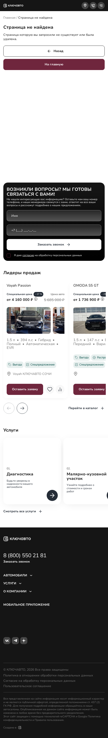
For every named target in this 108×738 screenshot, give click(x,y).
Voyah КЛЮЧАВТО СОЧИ (29, 374)
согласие (28, 255)
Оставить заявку (25, 389)
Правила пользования (49, 720)
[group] (32, 471)
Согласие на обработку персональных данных (39, 680)
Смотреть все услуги (23, 511)
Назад (55, 51)
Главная (9, 18)
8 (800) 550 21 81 (24, 555)
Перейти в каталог (86, 408)
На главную (54, 64)
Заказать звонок (54, 244)
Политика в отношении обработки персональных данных (48, 675)
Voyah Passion (19, 286)
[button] (22, 408)
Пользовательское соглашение (27, 686)
